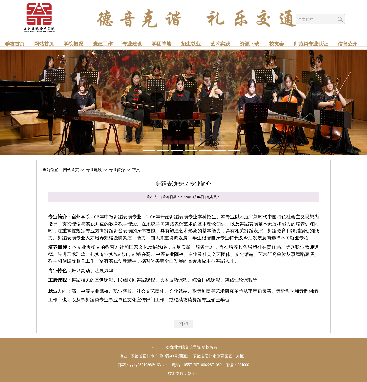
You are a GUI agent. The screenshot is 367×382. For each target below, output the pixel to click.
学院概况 (73, 43)
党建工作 (103, 43)
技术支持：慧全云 (183, 373)
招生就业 (191, 43)
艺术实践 (220, 43)
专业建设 (132, 43)
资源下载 (249, 43)
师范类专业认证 (311, 43)
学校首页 (14, 43)
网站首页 (44, 43)
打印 (183, 323)
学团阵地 (161, 43)
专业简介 (117, 170)
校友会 (276, 43)
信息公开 (347, 43)
